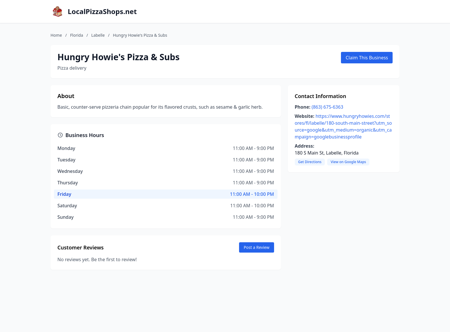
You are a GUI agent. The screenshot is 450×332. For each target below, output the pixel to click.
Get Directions (309, 161)
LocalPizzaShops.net (102, 11)
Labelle (98, 35)
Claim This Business (367, 57)
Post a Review (256, 247)
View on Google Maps (348, 161)
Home (56, 35)
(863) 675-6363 (327, 107)
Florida (76, 35)
